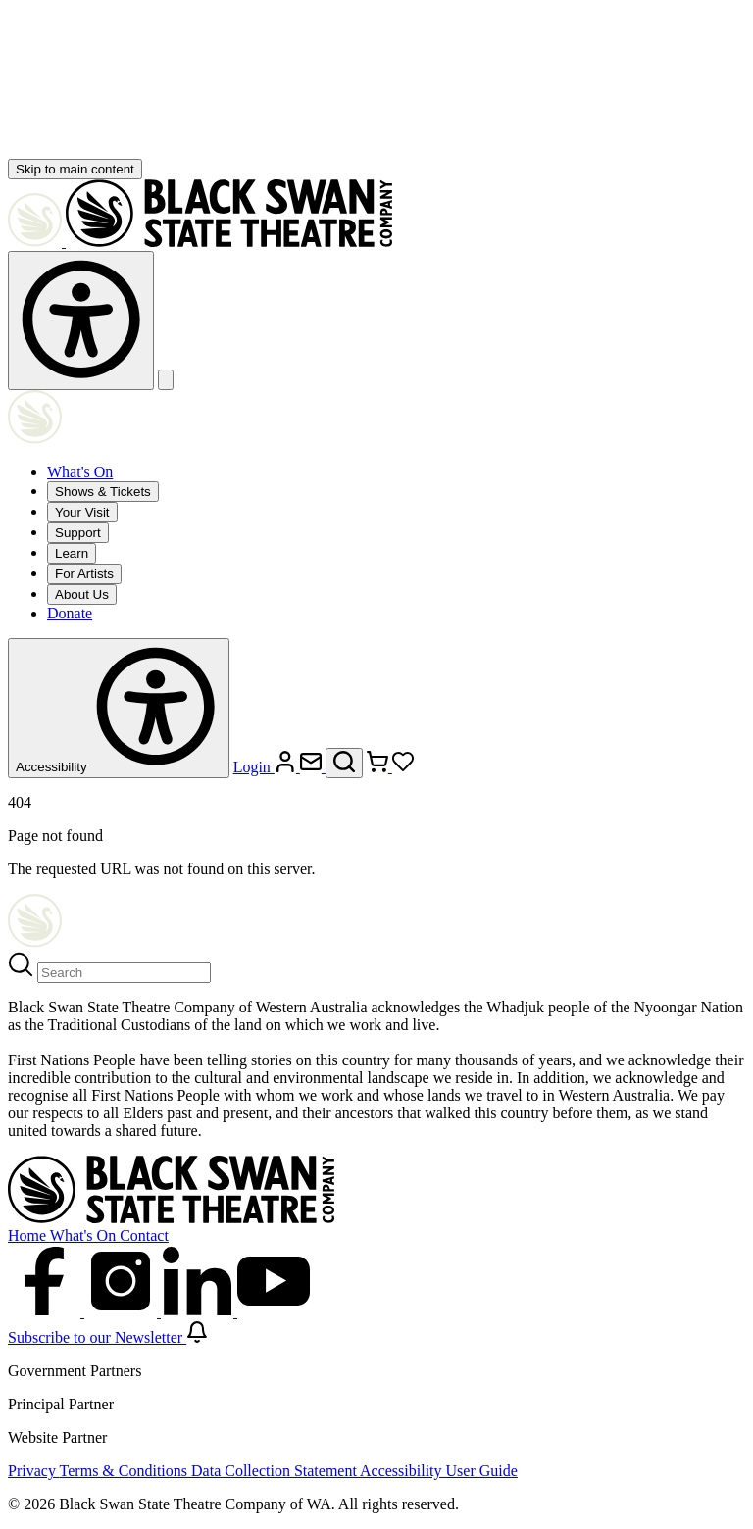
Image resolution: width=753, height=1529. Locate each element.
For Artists (84, 574)
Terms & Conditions (125, 1470)
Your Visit (82, 512)
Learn (71, 553)
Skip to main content (75, 169)
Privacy (34, 1470)
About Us (82, 594)
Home (29, 1235)
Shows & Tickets (103, 491)
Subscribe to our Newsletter (108, 1337)
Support (78, 532)
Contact (144, 1235)
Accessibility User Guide (439, 1470)
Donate (69, 613)
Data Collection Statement (275, 1470)
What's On (80, 472)
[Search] (124, 972)
